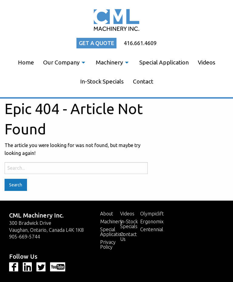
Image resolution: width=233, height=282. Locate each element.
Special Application (164, 62)
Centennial (151, 229)
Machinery (109, 62)
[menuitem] (26, 62)
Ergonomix (152, 221)
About (106, 213)
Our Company (61, 62)
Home (26, 62)
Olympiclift (152, 213)
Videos (206, 62)
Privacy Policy (108, 244)
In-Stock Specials (102, 81)
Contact (143, 81)
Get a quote (96, 43)
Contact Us (128, 236)
